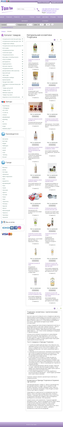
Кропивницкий (6, 183)
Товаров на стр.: (22, 24)
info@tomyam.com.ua (49, 11)
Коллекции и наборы (12, 77)
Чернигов (5, 217)
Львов (4, 188)
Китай (4, 148)
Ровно (4, 197)
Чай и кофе (12, 75)
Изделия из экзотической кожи (12, 97)
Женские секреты (12, 66)
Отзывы (53, 17)
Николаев (5, 190)
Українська (59, 2)
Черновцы (5, 215)
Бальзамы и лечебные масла (12, 57)
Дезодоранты (12, 61)
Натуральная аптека (12, 50)
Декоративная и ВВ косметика (12, 70)
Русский (54, 2)
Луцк (3, 185)
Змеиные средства (7, 92)
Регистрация (45, 2)
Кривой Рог (5, 181)
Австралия (5, 139)
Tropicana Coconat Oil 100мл (51, 234)
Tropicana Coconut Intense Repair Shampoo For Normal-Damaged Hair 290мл (35, 149)
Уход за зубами (12, 59)
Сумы (3, 199)
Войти (40, 2)
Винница (4, 167)
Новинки (9, 17)
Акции (38, 17)
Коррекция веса (12, 64)
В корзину (35, 56)
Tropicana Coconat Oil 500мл (34, 60)
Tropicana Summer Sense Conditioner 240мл (52, 147)
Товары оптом (6, 90)
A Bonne (4, 115)
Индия (4, 143)
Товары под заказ (7, 95)
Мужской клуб (12, 73)
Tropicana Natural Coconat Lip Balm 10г (35, 119)
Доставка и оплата (45, 19)
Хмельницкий (6, 210)
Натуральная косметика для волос (12, 45)
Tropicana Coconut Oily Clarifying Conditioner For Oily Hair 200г (51, 264)
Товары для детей (12, 88)
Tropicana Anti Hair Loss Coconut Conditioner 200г (35, 293)
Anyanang (4, 119)
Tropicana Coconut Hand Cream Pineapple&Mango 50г (52, 120)
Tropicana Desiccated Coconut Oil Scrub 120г (51, 208)
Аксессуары (5, 48)
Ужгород (4, 203)
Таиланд (4, 154)
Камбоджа (5, 145)
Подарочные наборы (8, 43)
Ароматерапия (12, 79)
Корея (4, 150)
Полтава (4, 194)
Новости (17, 17)
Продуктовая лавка (12, 82)
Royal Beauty (5, 106)
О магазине (25, 19)
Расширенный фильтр (7, 27)
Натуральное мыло (12, 68)
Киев (3, 179)
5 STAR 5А (5, 112)
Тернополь (5, 201)
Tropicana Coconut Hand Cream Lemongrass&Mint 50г (35, 235)
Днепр (4, 169)
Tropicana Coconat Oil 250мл (51, 60)
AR (3, 121)
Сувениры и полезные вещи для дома (12, 85)
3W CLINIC (5, 110)
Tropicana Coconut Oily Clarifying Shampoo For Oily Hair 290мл (52, 294)
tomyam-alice (50, 12)
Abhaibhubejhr (6, 117)
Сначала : (4, 24)
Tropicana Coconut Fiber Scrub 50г (34, 88)
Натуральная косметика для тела (12, 41)
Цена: (35, 24)
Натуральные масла (12, 55)
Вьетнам (4, 141)
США (3, 152)
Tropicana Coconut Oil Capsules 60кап (51, 180)
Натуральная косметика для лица (12, 39)
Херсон (4, 208)
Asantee (4, 124)
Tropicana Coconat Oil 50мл (34, 263)
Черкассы (5, 212)
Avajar (4, 126)
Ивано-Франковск (7, 176)
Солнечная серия (12, 52)
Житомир (5, 172)
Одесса (4, 192)
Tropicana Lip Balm (33, 208)
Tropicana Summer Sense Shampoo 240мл (35, 180)
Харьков (4, 206)
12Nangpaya (5, 108)
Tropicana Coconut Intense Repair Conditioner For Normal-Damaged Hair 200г (52, 90)
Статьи (32, 17)
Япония (4, 157)
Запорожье (5, 174)
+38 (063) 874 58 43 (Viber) (50, 9)
